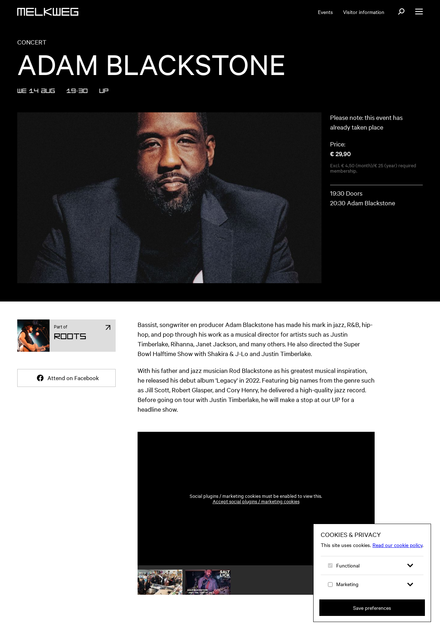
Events (325, 11)
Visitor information (363, 11)
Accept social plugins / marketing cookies (256, 501)
